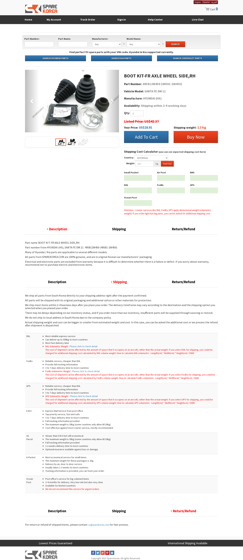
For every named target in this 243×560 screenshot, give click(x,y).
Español (206, 2)
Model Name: (134, 38)
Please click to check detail (83, 346)
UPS (192, 185)
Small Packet (131, 172)
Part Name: (64, 38)
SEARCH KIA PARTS (121, 58)
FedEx (160, 185)
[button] (32, 101)
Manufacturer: (100, 38)
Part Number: (31, 38)
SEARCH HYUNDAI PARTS (56, 58)
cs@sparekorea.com (98, 524)
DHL (126, 185)
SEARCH (175, 44)
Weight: (130, 163)
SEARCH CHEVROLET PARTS (187, 58)
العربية (214, 2)
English (198, 2)
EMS (192, 172)
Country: (129, 157)
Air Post (161, 172)
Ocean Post (130, 197)
